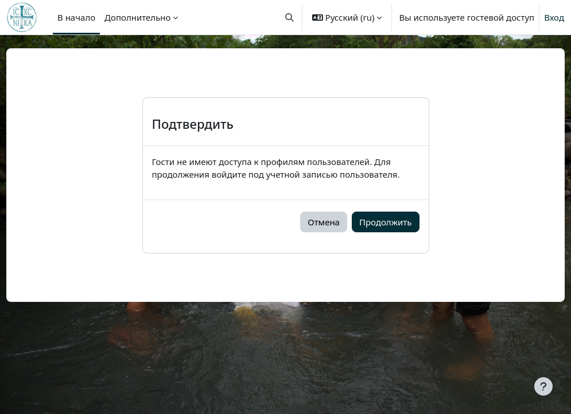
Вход (554, 17)
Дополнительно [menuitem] (137, 17)
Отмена (324, 222)
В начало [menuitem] (76, 17)
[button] (289, 17)
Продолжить (385, 222)
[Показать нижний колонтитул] (543, 386)
